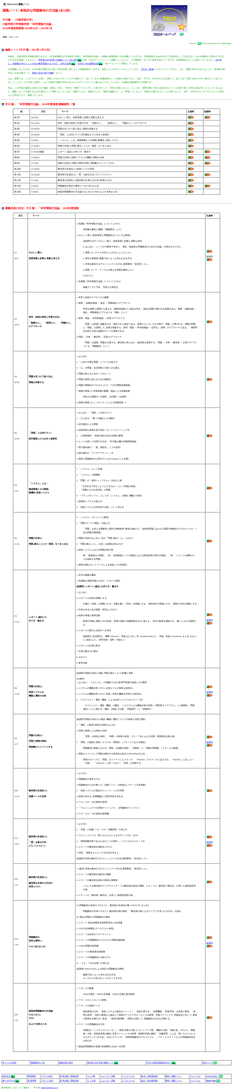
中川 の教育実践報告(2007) (161, 1063)
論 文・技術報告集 (149, 1076)
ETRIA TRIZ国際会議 (90, 63)
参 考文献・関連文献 (69, 1076)
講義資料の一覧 (38, 1063)
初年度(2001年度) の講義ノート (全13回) (60, 60)
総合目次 (6, 1076)
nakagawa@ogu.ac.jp (49, 1088)
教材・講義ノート (174, 1076)
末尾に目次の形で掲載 (43, 73)
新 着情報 (32, 1081)
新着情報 (32, 1076)
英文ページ (210, 1063)
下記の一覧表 (147, 69)
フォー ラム (195, 1076)
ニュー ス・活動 (107, 1076)
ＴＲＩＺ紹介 (47, 1076)
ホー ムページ (8, 1081)
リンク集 (91, 1076)
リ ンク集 (91, 1081)
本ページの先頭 (9, 1063)
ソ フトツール (128, 1076)
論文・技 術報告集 (149, 1081)
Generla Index (214, 1076)
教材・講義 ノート (174, 1081)
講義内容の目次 (66, 1063)
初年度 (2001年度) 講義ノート (102, 1063)
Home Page (211, 1081)
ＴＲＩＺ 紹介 (47, 1081)
